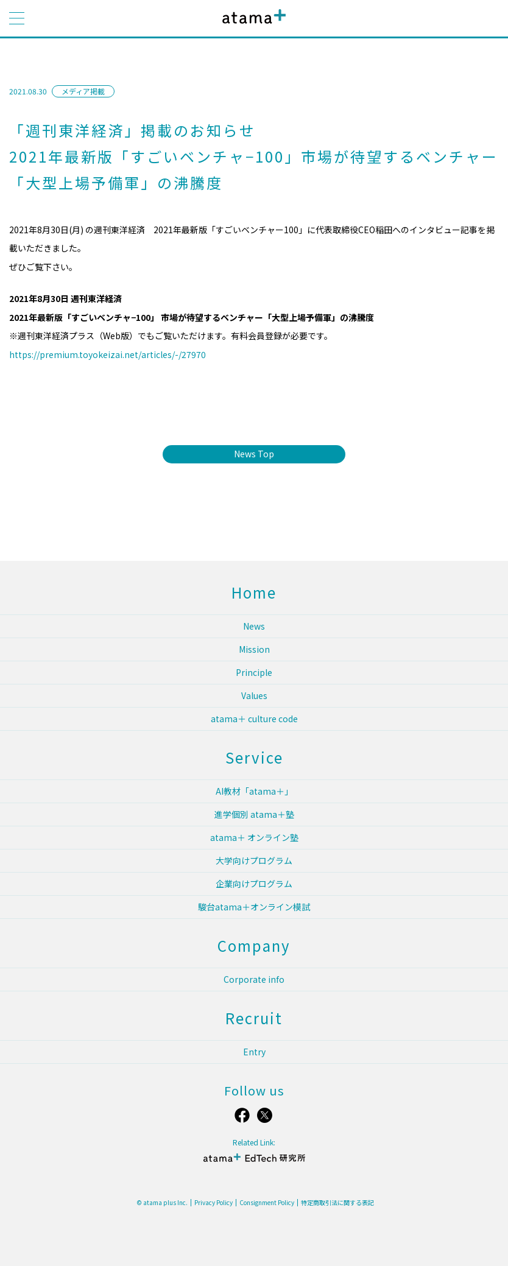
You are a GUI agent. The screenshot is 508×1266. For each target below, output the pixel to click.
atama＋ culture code (254, 718)
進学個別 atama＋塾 (254, 814)
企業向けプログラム (254, 883)
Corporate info (254, 979)
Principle (254, 672)
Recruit (254, 1018)
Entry (254, 1052)
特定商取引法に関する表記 (337, 1202)
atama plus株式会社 (251, 26)
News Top (254, 454)
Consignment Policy (266, 1202)
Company (254, 945)
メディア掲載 (83, 91)
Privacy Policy (213, 1202)
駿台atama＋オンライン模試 (254, 907)
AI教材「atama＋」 (254, 791)
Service (254, 757)
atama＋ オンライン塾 (254, 837)
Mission (254, 649)
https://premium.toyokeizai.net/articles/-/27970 (107, 354)
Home (254, 592)
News (254, 626)
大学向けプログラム (254, 860)
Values (254, 695)
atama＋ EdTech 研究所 (254, 1163)
